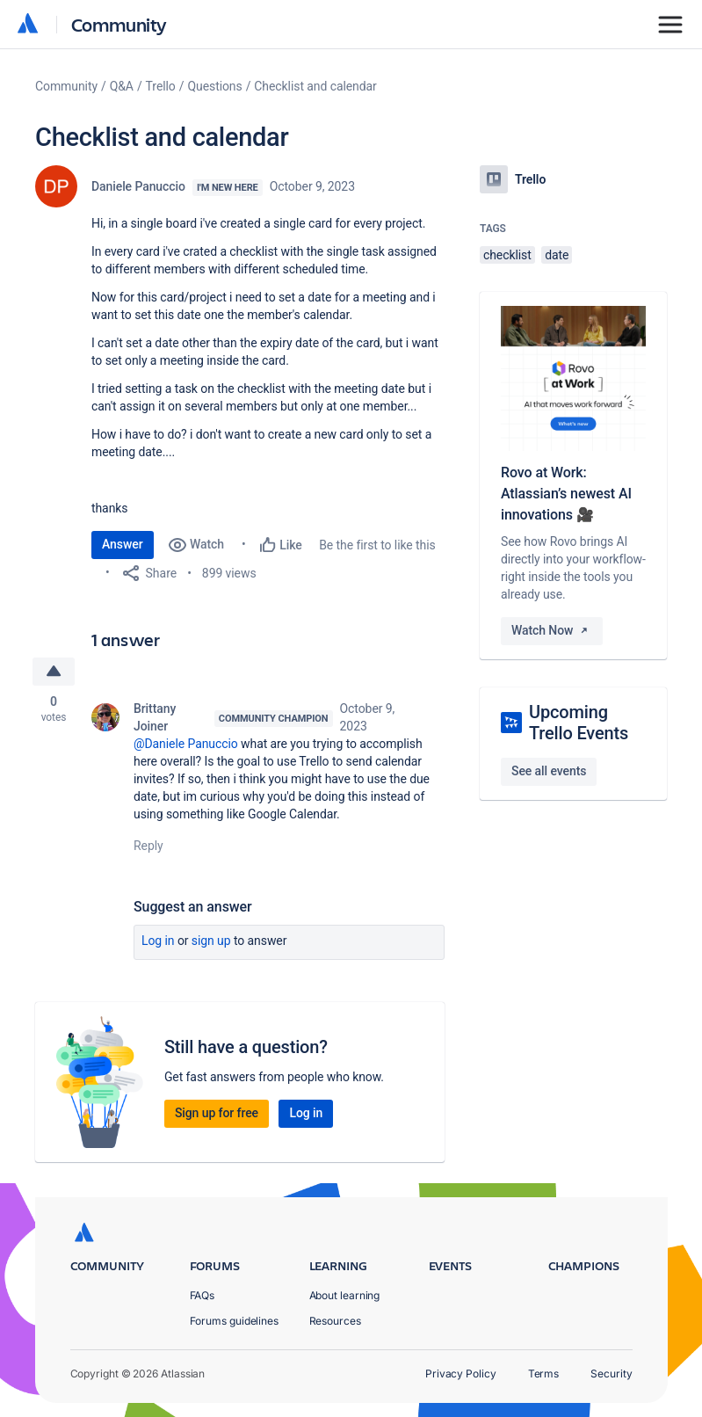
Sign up (211, 941)
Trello (161, 86)
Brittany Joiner (155, 717)
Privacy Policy (460, 1373)
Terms (544, 1373)
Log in (158, 941)
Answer (122, 544)
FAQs (202, 1295)
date (556, 255)
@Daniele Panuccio (186, 744)
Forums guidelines (234, 1320)
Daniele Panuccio (138, 186)
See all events (548, 771)
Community (119, 24)
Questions (214, 86)
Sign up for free (216, 1113)
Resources (335, 1320)
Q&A (122, 86)
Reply (148, 846)
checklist (507, 255)
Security (611, 1373)
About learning (344, 1295)
